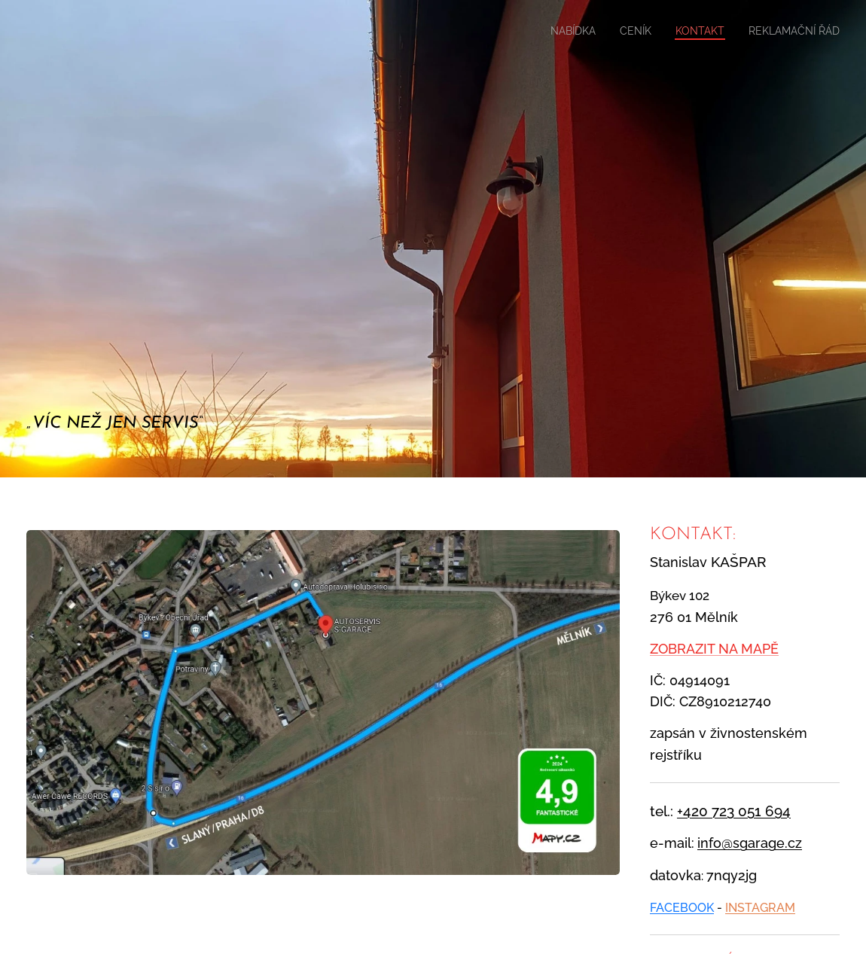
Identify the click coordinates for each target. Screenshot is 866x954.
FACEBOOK (682, 907)
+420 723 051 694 (734, 810)
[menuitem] (551, 31)
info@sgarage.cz (749, 843)
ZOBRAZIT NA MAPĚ (714, 649)
